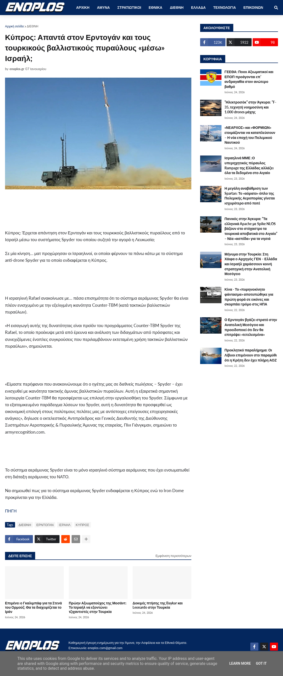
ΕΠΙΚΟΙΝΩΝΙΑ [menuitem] (255, 7)
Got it (261, 663)
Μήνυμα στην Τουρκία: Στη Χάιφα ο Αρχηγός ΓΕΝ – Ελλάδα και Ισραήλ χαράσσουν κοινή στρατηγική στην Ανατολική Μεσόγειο (250, 264)
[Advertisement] (95, 209)
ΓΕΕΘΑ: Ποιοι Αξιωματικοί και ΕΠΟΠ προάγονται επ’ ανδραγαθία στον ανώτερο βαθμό (248, 79)
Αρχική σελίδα (14, 26)
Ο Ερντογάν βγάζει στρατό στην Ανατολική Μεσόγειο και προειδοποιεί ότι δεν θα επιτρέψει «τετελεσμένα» (250, 327)
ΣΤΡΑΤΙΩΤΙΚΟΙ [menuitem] (129, 7)
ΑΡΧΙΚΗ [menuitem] (82, 7)
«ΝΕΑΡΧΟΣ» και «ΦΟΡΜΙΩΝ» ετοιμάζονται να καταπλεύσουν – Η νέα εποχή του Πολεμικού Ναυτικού (249, 134)
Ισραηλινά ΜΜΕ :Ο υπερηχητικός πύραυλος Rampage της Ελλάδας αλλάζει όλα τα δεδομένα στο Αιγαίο (248, 165)
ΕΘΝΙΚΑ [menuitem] (155, 7)
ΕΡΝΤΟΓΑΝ (45, 525)
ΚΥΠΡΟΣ (82, 525)
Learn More (240, 663)
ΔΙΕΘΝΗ (32, 26)
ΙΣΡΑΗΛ (64, 525)
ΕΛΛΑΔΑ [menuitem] (198, 7)
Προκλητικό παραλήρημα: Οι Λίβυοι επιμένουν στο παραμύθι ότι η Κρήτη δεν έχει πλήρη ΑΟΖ (250, 355)
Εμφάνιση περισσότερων (173, 556)
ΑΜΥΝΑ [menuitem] (103, 7)
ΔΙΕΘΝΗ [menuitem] (176, 7)
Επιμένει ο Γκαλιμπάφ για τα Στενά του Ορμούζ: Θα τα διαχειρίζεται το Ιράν (33, 607)
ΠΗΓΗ (11, 510)
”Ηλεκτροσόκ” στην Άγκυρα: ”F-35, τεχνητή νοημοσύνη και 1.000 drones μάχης (250, 107)
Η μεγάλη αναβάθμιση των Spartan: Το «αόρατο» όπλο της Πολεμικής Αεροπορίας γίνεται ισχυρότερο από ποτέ (249, 195)
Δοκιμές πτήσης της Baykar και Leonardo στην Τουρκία (158, 605)
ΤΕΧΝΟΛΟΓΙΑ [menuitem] (224, 7)
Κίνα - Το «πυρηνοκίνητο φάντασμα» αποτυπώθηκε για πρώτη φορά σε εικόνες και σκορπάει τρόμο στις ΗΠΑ (248, 296)
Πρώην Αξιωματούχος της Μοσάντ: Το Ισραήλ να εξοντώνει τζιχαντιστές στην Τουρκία (98, 607)
